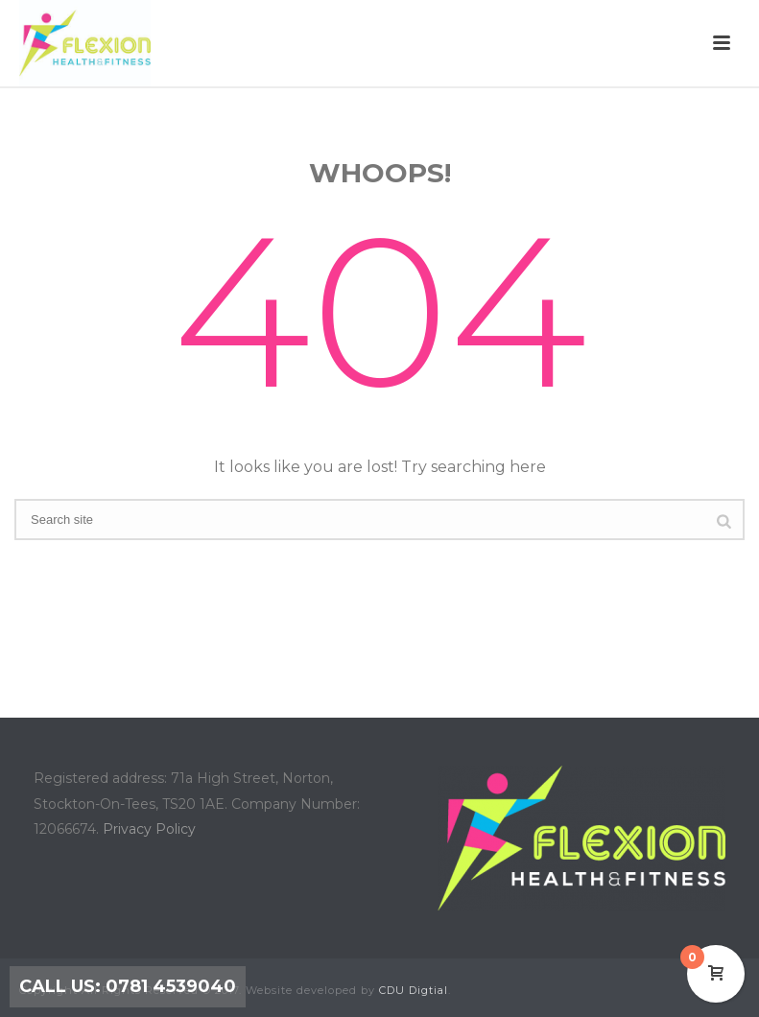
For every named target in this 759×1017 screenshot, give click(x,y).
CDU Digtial (413, 990)
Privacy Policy (149, 829)
